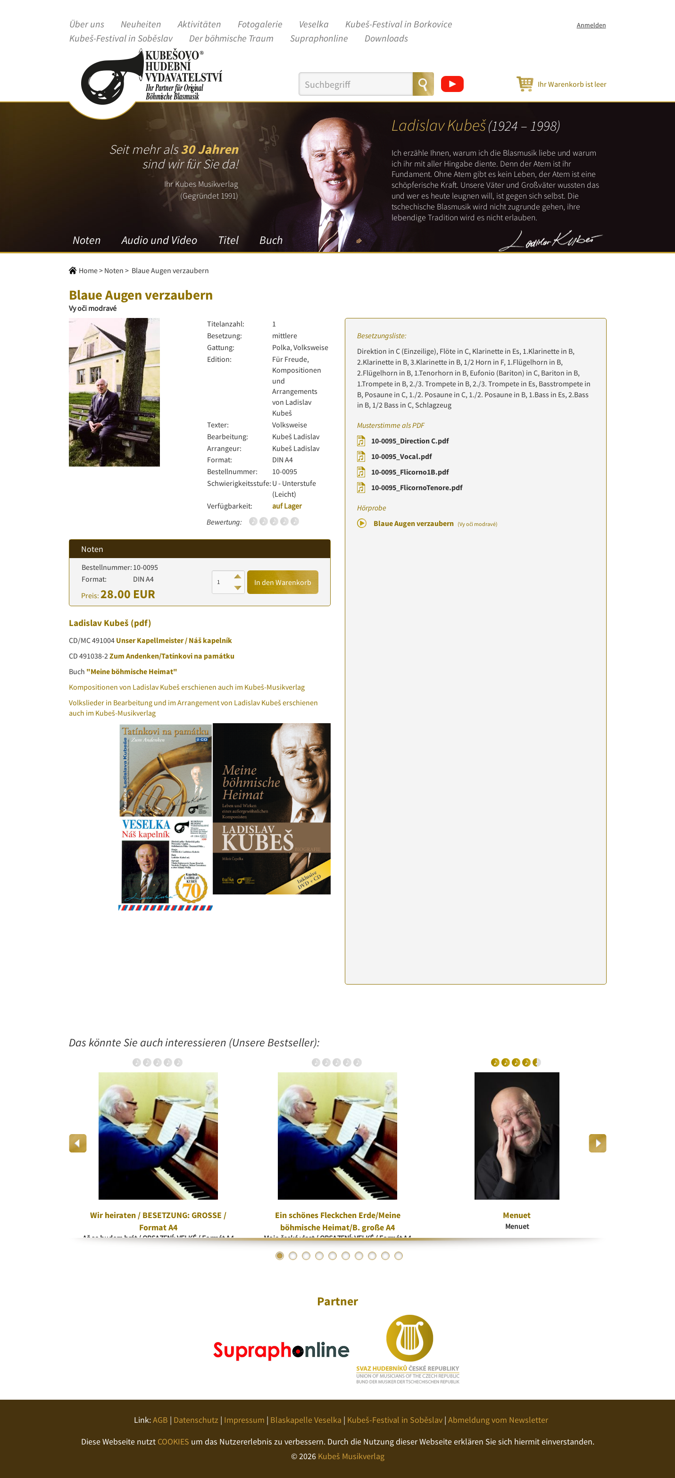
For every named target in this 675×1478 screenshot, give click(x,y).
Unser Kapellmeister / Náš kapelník (174, 640)
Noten (87, 240)
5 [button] (332, 1256)
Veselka (314, 24)
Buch (271, 240)
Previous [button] (78, 1143)
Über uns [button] (86, 24)
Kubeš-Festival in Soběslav (121, 38)
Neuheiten (141, 24)
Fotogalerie (260, 24)
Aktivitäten (199, 24)
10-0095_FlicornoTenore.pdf (416, 487)
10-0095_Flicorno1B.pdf (410, 471)
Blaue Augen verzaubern (436, 523)
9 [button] (385, 1256)
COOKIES (173, 1441)
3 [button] (306, 1256)
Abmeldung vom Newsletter (498, 1419)
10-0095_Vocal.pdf (401, 456)
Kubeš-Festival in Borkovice (398, 24)
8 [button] (372, 1256)
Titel (228, 240)
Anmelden (591, 25)
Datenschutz (196, 1419)
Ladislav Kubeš (99, 622)
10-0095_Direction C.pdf (410, 440)
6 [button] (346, 1256)
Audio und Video (159, 240)
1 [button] (280, 1256)
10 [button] (398, 1256)
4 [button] (319, 1256)
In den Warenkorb (282, 582)
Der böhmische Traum (231, 38)
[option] (158, 1143)
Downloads (386, 38)
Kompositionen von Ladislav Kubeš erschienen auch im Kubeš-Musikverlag (187, 687)
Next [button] (597, 1143)
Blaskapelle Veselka (306, 1419)
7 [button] (359, 1256)
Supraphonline (319, 38)
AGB (160, 1419)
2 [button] (293, 1256)
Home (88, 270)
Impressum (244, 1419)
